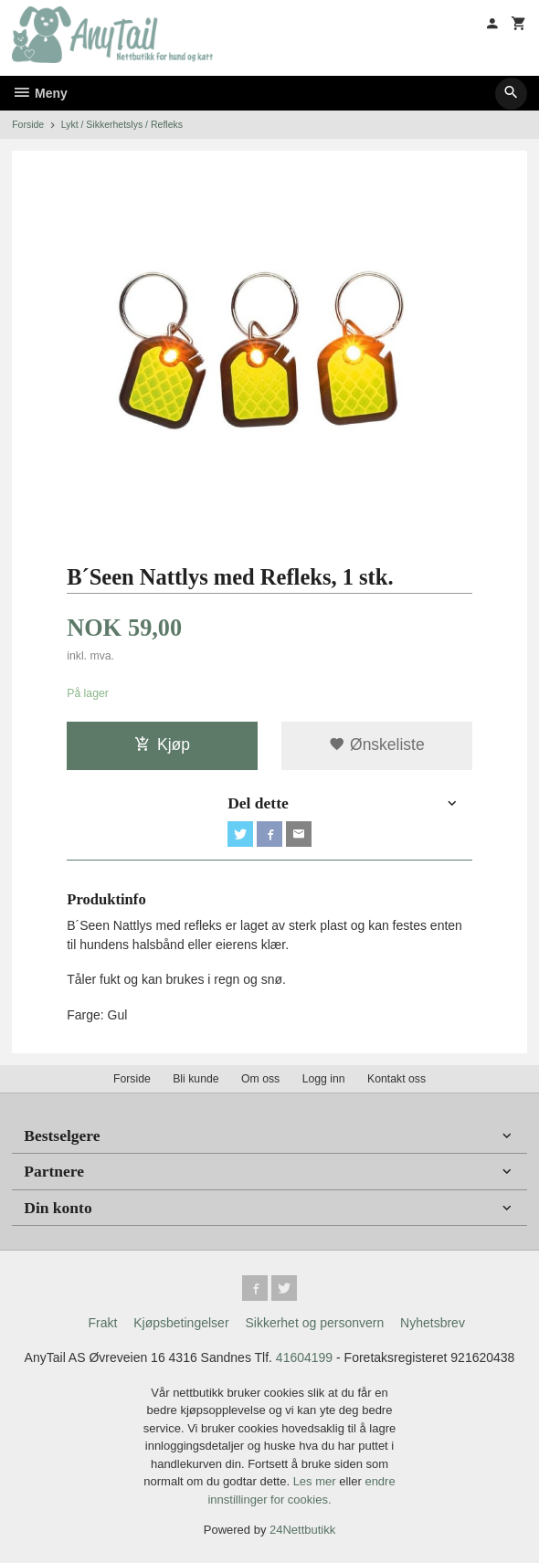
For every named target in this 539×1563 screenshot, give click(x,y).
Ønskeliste (377, 744)
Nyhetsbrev (432, 1322)
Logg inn (323, 1078)
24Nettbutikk (302, 1530)
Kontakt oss (396, 1078)
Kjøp (162, 744)
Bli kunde (195, 1078)
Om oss (260, 1078)
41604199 (304, 1357)
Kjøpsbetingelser (180, 1322)
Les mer (316, 1481)
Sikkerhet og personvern (314, 1322)
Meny (40, 93)
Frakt (102, 1322)
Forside (28, 124)
